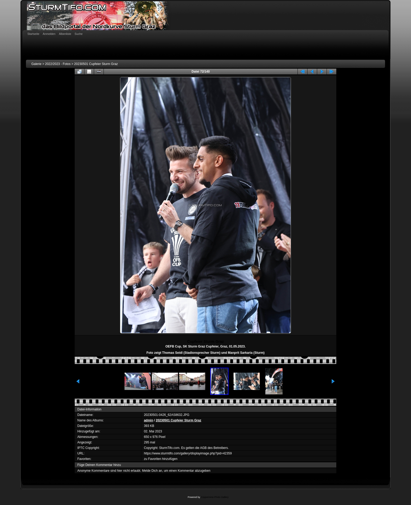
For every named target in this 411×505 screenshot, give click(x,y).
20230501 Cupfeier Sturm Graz (96, 64)
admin (148, 420)
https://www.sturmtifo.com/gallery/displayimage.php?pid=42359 (188, 453)
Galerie (36, 64)
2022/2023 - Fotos (58, 64)
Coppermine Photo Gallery (215, 497)
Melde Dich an (152, 471)
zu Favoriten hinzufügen (160, 459)
